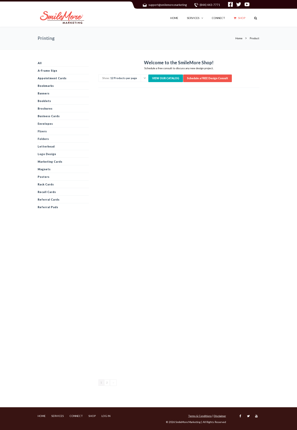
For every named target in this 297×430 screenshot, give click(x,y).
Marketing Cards (50, 161)
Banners (43, 93)
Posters (43, 176)
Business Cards (49, 116)
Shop (239, 18)
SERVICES (193, 18)
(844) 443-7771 (210, 4)
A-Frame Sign (47, 70)
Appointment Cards (52, 78)
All (40, 63)
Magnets (44, 169)
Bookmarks (46, 85)
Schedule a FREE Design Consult (207, 78)
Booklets (44, 101)
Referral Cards (48, 199)
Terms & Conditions (200, 415)
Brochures (45, 108)
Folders (43, 138)
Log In (106, 415)
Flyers (42, 131)
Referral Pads (48, 207)
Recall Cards (47, 192)
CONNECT (218, 18)
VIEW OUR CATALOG (165, 78)
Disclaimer (220, 415)
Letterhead (46, 146)
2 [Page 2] (107, 382)
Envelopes (45, 123)
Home (174, 18)
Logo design (47, 154)
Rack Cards (46, 184)
